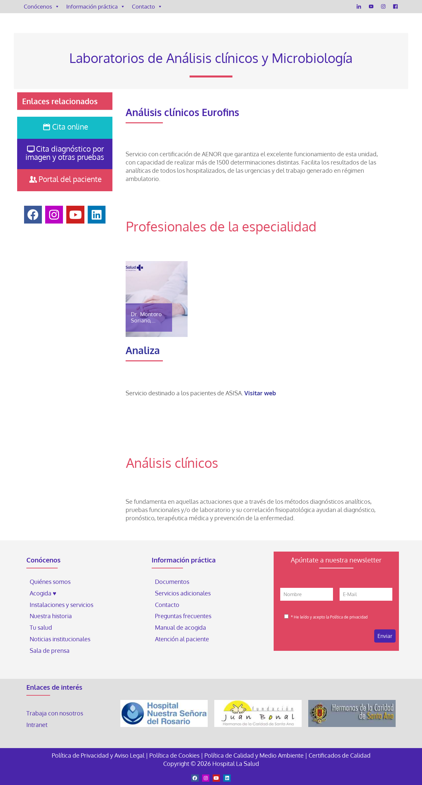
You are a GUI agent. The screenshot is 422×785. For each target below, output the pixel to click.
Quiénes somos (50, 581)
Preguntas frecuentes (183, 615)
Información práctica (95, 6)
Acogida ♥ (43, 593)
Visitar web (260, 393)
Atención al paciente (182, 639)
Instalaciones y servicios (61, 604)
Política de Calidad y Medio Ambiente (254, 755)
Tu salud (41, 627)
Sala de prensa (50, 650)
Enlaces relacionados (60, 101)
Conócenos (42, 6)
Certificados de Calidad (340, 755)
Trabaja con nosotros (54, 713)
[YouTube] (371, 6)
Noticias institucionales (60, 639)
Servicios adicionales (183, 593)
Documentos (172, 581)
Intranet (37, 724)
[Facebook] (395, 6)
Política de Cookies (174, 755)
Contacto (147, 6)
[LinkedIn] (359, 6)
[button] (64, 101)
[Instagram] (383, 6)
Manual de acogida (180, 627)
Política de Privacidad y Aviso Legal (99, 755)
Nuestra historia (51, 615)
